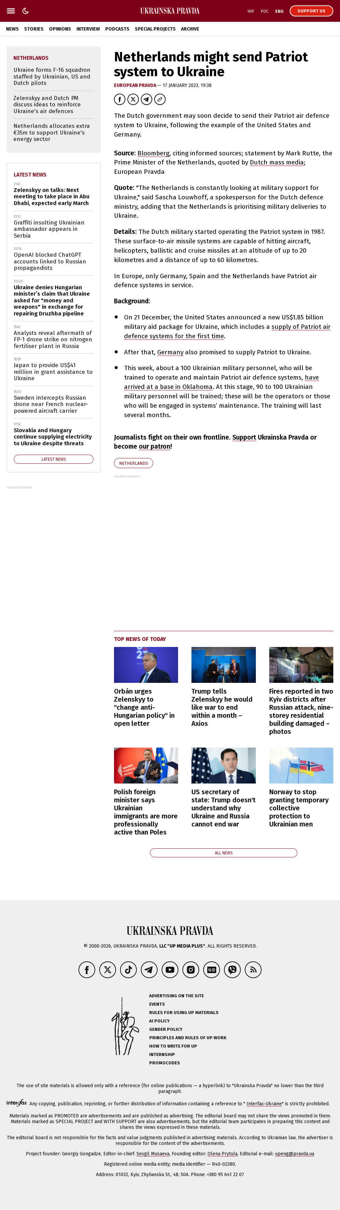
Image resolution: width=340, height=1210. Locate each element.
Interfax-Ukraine (264, 1104)
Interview (88, 29)
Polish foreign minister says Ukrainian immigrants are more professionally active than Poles (146, 812)
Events (157, 1004)
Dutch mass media (277, 162)
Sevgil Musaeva (152, 1154)
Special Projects (155, 29)
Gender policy (165, 1029)
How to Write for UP (173, 1046)
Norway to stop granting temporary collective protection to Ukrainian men (299, 808)
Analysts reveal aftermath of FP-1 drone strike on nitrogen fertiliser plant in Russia (53, 340)
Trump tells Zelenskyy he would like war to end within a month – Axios (221, 707)
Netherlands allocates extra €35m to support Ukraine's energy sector (51, 132)
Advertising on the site (176, 995)
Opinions (60, 29)
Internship (162, 1054)
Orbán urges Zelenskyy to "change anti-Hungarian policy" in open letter (144, 707)
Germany (170, 352)
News (12, 29)
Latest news (30, 174)
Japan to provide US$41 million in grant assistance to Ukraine (53, 372)
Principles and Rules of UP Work (187, 1037)
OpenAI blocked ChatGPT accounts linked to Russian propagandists (50, 261)
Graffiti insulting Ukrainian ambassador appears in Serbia (49, 229)
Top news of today (140, 639)
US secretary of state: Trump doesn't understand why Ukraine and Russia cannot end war (223, 808)
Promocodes (164, 1062)
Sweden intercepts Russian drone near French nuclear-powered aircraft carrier (51, 404)
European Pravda (135, 85)
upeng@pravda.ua (294, 1154)
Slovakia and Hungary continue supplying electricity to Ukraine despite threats (53, 437)
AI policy (159, 1020)
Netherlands (133, 463)
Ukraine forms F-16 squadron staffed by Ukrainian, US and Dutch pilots (52, 76)
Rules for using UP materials (184, 1012)
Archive (190, 29)
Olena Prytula (222, 1154)
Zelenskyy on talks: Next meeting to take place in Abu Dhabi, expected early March (52, 197)
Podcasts (117, 29)
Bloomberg (153, 153)
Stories (34, 29)
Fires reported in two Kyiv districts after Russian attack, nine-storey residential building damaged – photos (301, 711)
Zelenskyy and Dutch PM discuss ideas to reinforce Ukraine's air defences (47, 105)
